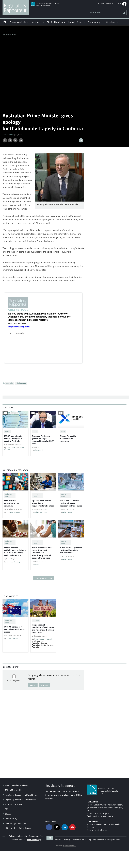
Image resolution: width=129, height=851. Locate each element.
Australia (9, 383)
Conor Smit (38, 564)
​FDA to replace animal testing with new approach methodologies (71, 503)
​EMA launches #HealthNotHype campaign (11, 503)
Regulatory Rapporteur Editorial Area (20, 799)
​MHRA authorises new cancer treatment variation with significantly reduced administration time (41, 552)
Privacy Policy (11, 818)
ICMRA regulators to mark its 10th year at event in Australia (13, 439)
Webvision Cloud (70, 845)
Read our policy (34, 839)
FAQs (7, 809)
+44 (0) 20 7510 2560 (99, 813)
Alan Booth (9, 134)
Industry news (10, 34)
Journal (36, 620)
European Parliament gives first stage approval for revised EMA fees (43, 440)
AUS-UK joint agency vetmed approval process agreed (15, 629)
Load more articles (43, 578)
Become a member (105, 4)
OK (50, 838)
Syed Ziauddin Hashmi (43, 639)
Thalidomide (21, 383)
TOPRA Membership (13, 790)
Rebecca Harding (13, 512)
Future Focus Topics (13, 804)
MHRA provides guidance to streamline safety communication (71, 550)
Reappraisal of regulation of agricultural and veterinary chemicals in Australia (43, 628)
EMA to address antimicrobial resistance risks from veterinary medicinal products (15, 551)
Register (44, 685)
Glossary (8, 813)
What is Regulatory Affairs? (16, 785)
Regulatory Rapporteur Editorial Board (21, 794)
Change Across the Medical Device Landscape (68, 439)
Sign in (118, 4)
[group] (111, 21)
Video (7, 431)
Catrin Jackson (12, 638)
